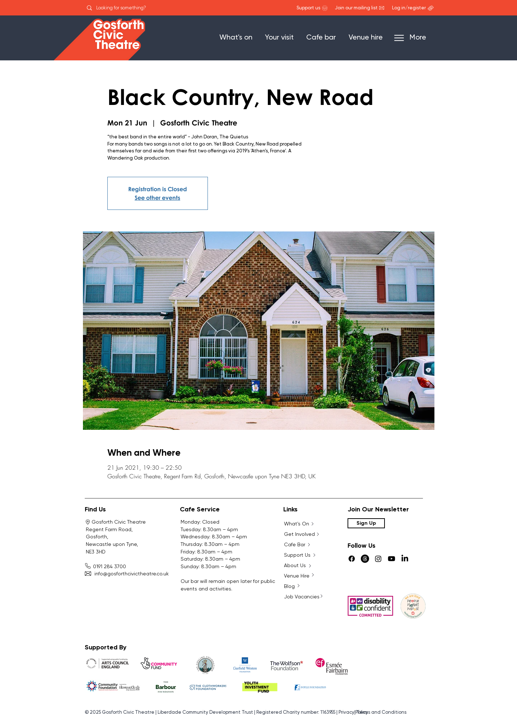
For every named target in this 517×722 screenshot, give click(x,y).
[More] (413, 38)
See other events (157, 197)
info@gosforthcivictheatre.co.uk (127, 573)
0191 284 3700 (106, 566)
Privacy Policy (353, 712)
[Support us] (308, 8)
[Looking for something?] (130, 8)
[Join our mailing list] (356, 8)
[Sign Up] (366, 523)
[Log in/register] (408, 8)
